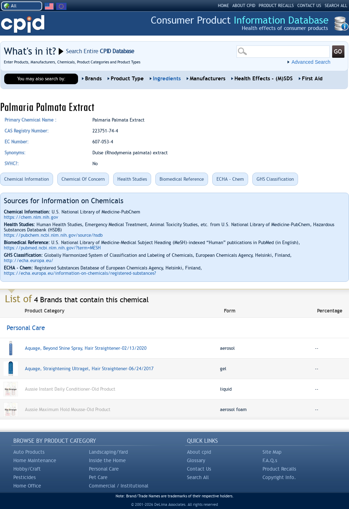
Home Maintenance (34, 460)
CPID (22, 24)
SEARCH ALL (336, 5)
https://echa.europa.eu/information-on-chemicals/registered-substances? (80, 273)
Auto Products (29, 452)
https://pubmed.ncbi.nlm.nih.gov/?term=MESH (52, 247)
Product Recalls (279, 469)
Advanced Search (310, 62)
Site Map (272, 452)
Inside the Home (107, 460)
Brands (93, 78)
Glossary (196, 460)
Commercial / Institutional (118, 486)
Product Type (127, 78)
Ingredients (167, 78)
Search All (198, 477)
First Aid (312, 78)
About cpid (199, 452)
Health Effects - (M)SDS (263, 78)
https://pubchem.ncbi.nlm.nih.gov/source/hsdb (53, 235)
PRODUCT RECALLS (276, 5)
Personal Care (104, 469)
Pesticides (24, 477)
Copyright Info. (279, 477)
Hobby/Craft (27, 469)
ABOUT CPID (243, 5)
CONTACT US (309, 5)
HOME (223, 5)
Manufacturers (207, 78)
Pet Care (98, 477)
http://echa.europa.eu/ (28, 260)
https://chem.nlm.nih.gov (31, 217)
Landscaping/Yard (108, 452)
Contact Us (199, 469)
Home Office (27, 486)
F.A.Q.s (270, 460)
